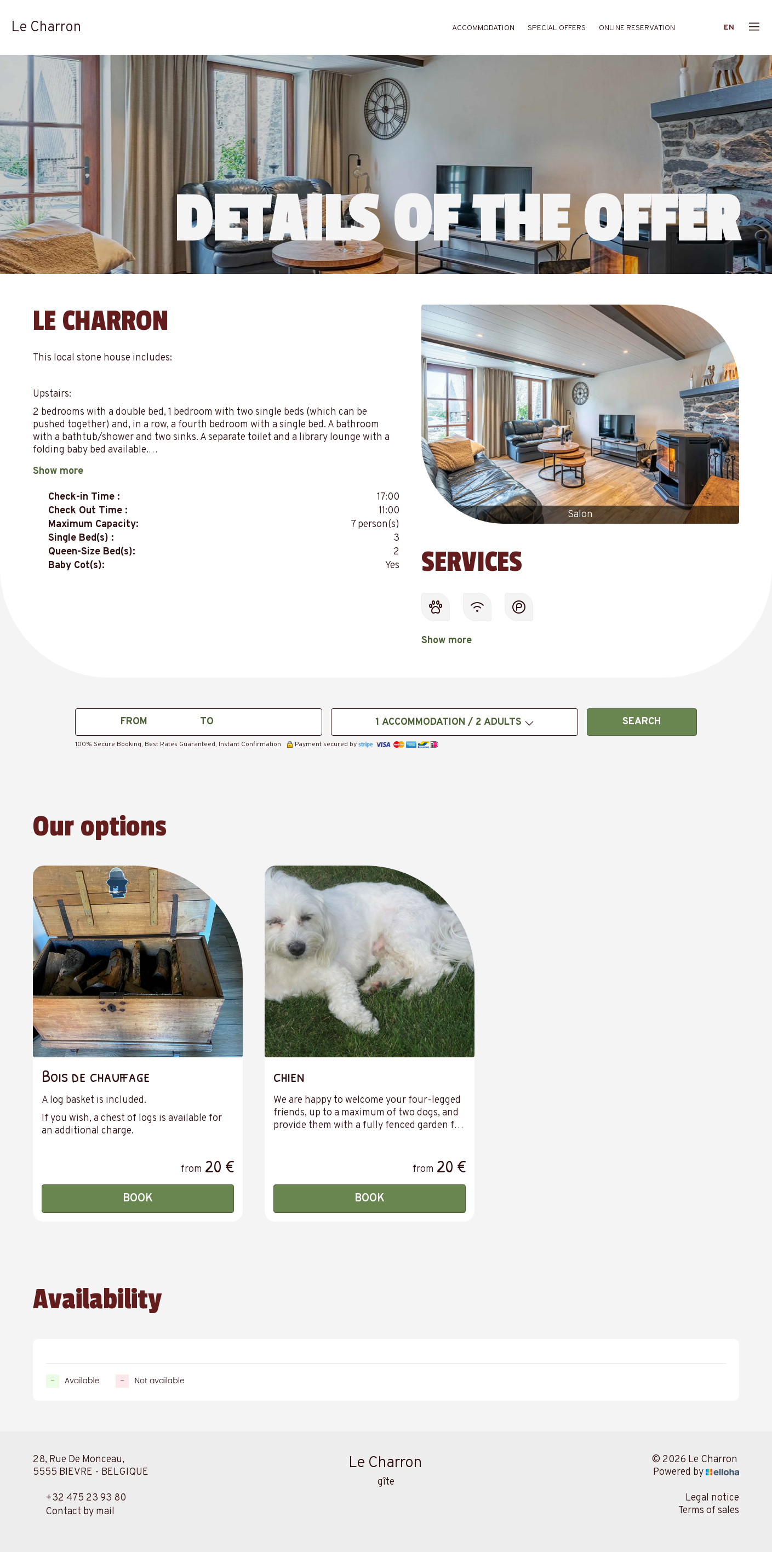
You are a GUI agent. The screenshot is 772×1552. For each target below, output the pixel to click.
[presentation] (438, 419)
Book (138, 1199)
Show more (58, 471)
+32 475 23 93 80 (79, 1498)
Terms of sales (708, 1510)
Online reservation (637, 28)
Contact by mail (74, 1511)
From (134, 721)
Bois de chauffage (96, 1075)
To (207, 721)
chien (289, 1075)
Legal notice (712, 1498)
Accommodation (483, 28)
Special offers (557, 28)
